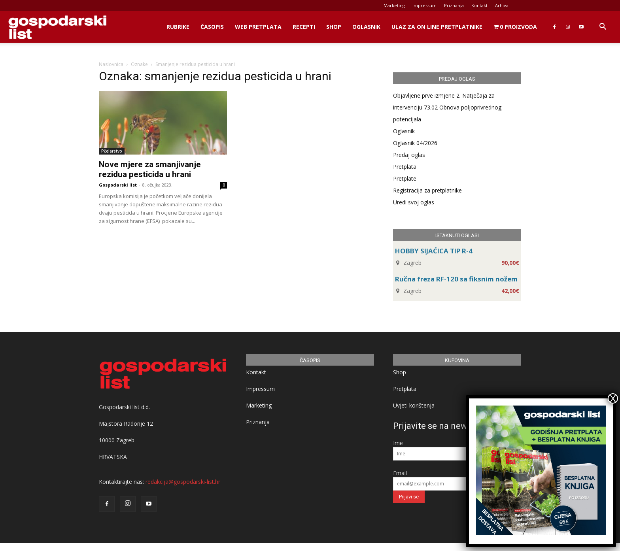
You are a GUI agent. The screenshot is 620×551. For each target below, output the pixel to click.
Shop (333, 26)
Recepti (304, 26)
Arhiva (501, 5)
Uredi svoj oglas (413, 202)
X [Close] (613, 398)
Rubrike (177, 26)
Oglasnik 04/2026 (415, 143)
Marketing (394, 5)
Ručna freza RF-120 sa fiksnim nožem (456, 278)
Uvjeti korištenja (414, 405)
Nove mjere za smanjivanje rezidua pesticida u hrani (150, 169)
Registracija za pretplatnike (427, 190)
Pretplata (404, 166)
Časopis (212, 26)
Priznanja (454, 5)
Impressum (424, 5)
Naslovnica (111, 64)
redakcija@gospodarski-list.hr (183, 481)
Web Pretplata (258, 26)
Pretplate (404, 178)
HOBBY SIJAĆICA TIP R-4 (434, 250)
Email (400, 473)
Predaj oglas (409, 155)
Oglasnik (366, 26)
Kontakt (479, 5)
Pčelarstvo (111, 151)
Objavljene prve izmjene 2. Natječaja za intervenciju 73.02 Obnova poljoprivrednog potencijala (447, 107)
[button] (602, 27)
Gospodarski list (118, 185)
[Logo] (57, 27)
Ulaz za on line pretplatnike (436, 26)
